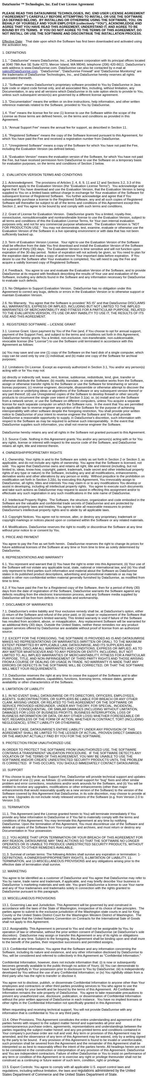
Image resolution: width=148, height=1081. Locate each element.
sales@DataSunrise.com (20, 71)
